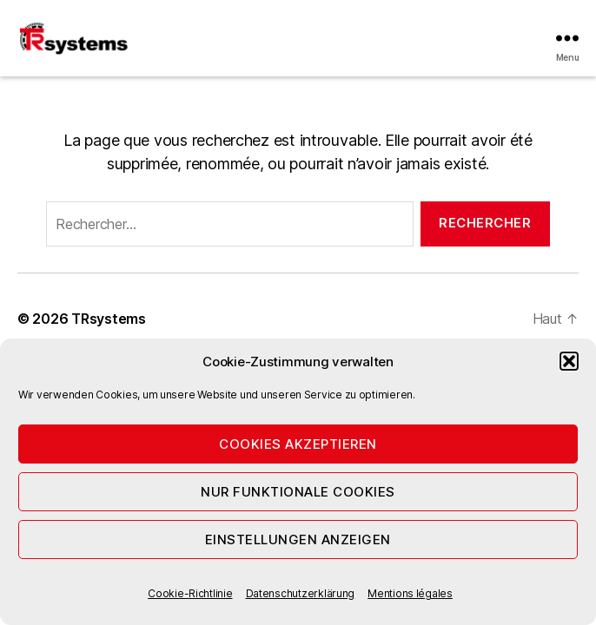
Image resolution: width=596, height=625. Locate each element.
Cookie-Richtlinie (190, 593)
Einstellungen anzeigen (298, 539)
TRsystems (108, 318)
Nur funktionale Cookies (298, 492)
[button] (569, 361)
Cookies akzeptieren (298, 444)
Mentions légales (410, 593)
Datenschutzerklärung (300, 593)
